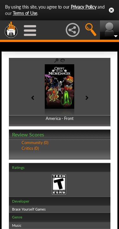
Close (111, 10)
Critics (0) (30, 148)
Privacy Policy (83, 7)
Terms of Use (25, 13)
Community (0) (35, 142)
